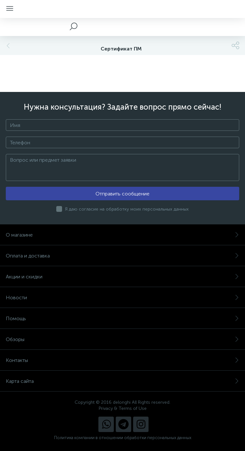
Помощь (122, 318)
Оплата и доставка (122, 256)
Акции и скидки (122, 277)
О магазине (122, 235)
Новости (122, 297)
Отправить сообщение (122, 194)
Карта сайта (122, 381)
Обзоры (122, 339)
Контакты (122, 360)
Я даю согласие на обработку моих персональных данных (127, 209)
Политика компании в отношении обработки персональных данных (122, 437)
